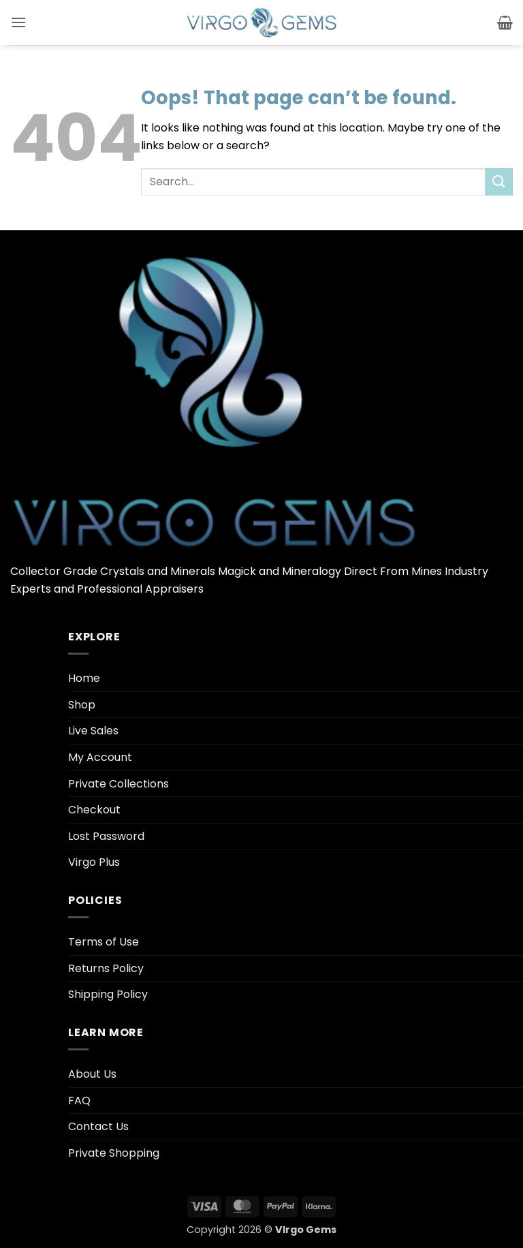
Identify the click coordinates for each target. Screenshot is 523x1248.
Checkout (94, 809)
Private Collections (118, 784)
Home (84, 678)
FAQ (79, 1100)
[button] (18, 22)
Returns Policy (106, 968)
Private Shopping (113, 1153)
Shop (81, 705)
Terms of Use (103, 942)
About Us (92, 1074)
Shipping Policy (108, 994)
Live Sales (93, 730)
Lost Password (106, 836)
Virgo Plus (94, 862)
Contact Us (98, 1126)
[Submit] (499, 181)
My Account (100, 757)
